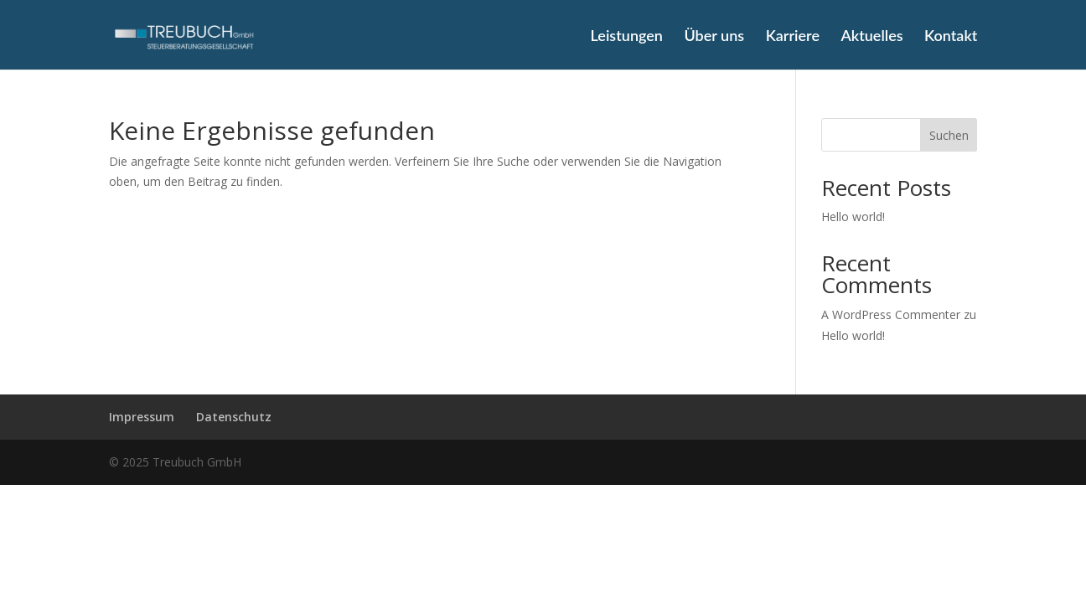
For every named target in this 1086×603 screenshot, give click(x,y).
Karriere (793, 36)
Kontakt (950, 36)
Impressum (141, 417)
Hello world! (853, 216)
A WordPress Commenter (890, 314)
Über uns (714, 36)
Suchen (949, 135)
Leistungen (627, 36)
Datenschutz (234, 417)
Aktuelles (871, 36)
